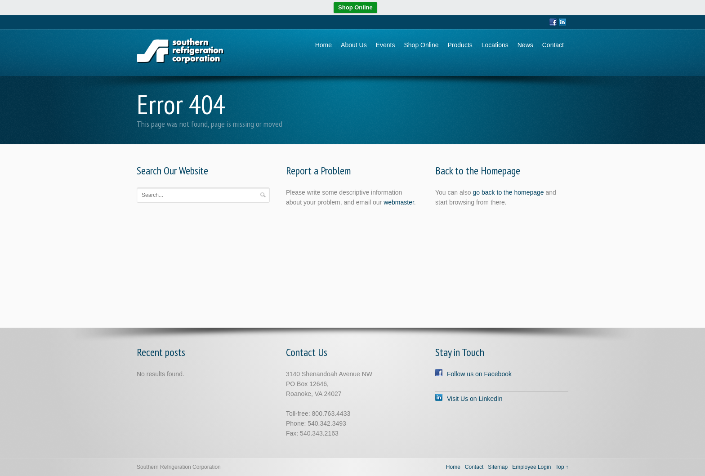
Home (323, 45)
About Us (354, 45)
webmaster (399, 202)
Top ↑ (561, 467)
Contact (553, 45)
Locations (495, 45)
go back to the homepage (508, 192)
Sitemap (498, 467)
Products (460, 45)
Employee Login (531, 467)
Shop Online (355, 7)
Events (385, 45)
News (525, 45)
